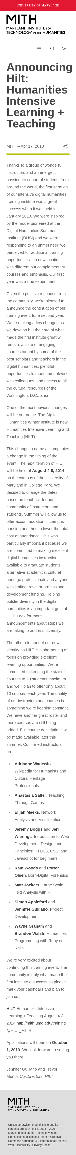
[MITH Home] (38, 24)
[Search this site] (52, 48)
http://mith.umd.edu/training (41, 1023)
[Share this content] (65, 146)
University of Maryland (38, 5)
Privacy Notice (41, 1145)
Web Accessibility (19, 1145)
